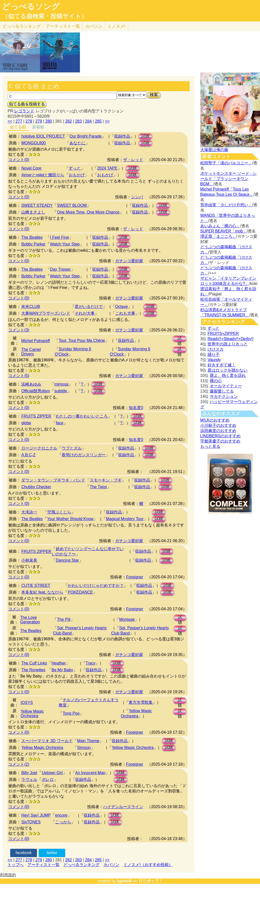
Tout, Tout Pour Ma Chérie (82, 340)
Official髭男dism (35, 391)
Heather (58, 663)
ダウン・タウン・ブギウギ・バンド (53, 480)
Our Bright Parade (85, 136)
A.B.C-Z (28, 455)
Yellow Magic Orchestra (32, 713)
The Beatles (31, 237)
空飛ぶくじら (59, 512)
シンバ (137, 197)
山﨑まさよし (33, 212)
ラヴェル (29, 779)
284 (88, 121)
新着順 (38, 127)
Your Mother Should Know (70, 519)
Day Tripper (60, 269)
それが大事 (85, 313)
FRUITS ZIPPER (36, 416)
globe (26, 423)
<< (9, 121)
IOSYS (27, 702)
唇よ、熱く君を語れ (228, 375)
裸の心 (216, 381)
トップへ (15, 865)
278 (28, 121)
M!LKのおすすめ (215, 420)
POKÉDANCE (80, 592)
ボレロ (48, 779)
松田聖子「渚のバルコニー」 (226, 163)
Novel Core (31, 168)
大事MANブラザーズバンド (45, 313)
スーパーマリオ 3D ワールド (46, 741)
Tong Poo (71, 713)
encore (61, 815)
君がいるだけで (89, 306)
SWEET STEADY (36, 205)
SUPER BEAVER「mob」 (223, 231)
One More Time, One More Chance (88, 212)
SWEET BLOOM (72, 205)
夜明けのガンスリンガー (84, 455)
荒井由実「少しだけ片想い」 (226, 205)
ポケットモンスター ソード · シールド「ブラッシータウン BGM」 (228, 178)
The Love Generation (30, 619)
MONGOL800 (33, 143)
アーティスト (63, 26)
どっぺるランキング (81, 865)
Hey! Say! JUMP (35, 815)
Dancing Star (67, 560)
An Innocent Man (90, 773)
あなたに (77, 143)
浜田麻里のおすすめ (218, 431)
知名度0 (136, 408)
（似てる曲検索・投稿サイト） (44, 16)
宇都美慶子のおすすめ (220, 441)
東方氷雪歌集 (141, 702)
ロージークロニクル (39, 448)
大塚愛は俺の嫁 (214, 150)
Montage (127, 619)
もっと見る (210, 446)
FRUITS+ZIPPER (223, 333)
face (59, 423)
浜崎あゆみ (31, 384)
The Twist (98, 487)
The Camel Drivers (31, 351)
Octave (121, 306)
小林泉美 (29, 560)
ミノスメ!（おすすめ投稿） (147, 865)
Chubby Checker (36, 487)
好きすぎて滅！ (222, 365)
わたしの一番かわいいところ (82, 416)
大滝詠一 (29, 512)
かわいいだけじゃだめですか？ (96, 585)
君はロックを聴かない (228, 370)
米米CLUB (30, 306)
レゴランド (24, 111)
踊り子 (214, 354)
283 (78, 121)
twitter (52, 853)
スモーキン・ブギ (106, 480)
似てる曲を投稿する (27, 104)
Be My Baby (62, 670)
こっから (63, 822)
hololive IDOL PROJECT (43, 136)
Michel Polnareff (35, 341)
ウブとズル (72, 448)
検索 (154, 95)
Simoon (84, 747)
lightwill (124, 881)
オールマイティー (226, 386)
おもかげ (77, 175)
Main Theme (88, 741)
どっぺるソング (31, 6)
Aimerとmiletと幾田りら (42, 175)
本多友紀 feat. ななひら (42, 592)
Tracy (90, 663)
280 (48, 121)
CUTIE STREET (35, 585)
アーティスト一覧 (43, 865)
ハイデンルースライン (123, 807)
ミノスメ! (116, 26)
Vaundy (214, 360)
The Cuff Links (34, 663)
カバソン (93, 26)
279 (38, 121)
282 (68, 121)
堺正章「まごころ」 (218, 236)
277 (18, 121)
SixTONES (30, 822)
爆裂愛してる (222, 391)
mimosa (61, 384)
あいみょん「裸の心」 (220, 226)
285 (98, 121)
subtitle (60, 391)
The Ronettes (33, 670)
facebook (23, 853)
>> (107, 121)
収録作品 (122, 136)
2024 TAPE (107, 168)
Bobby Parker (33, 244)
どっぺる (21, 26)
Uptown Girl (52, 773)
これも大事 (125, 313)
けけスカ (216, 349)
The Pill (63, 619)
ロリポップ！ (151, 881)
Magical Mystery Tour (125, 519)
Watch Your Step (65, 244)
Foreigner (134, 577)
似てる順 (18, 127)
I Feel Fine (59, 237)
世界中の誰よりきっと (228, 344)
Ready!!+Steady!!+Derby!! (231, 339)
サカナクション (224, 396)
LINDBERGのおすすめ (220, 436)
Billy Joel (29, 773)
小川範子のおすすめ (218, 425)
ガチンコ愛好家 (129, 261)
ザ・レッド (133, 160)
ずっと (75, 168)
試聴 (145, 136)
